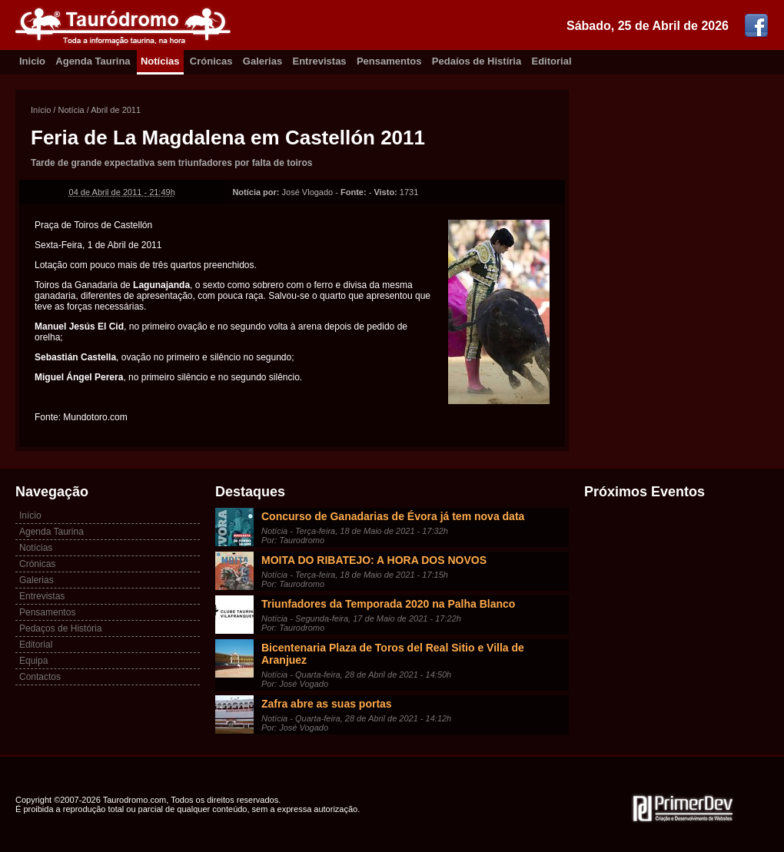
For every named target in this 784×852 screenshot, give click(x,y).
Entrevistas (320, 61)
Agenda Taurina (92, 61)
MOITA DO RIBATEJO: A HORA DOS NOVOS (374, 560)
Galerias (262, 61)
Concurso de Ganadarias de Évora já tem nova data (392, 516)
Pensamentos (389, 61)
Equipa (33, 660)
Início (41, 109)
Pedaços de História (60, 628)
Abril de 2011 (116, 109)
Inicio (32, 61)
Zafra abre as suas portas (326, 704)
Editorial (552, 61)
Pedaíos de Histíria (476, 61)
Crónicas (211, 61)
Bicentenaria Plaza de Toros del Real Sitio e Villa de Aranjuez (392, 653)
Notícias (160, 61)
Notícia (71, 109)
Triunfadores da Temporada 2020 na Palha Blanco (388, 604)
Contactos (40, 676)
